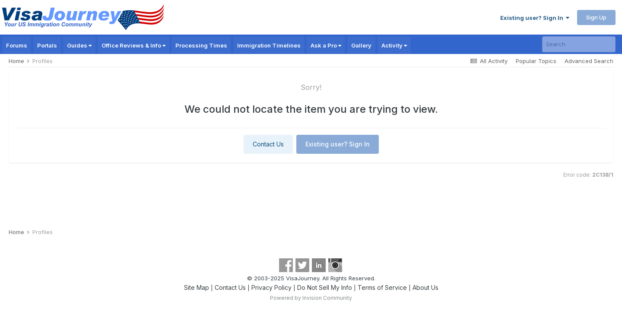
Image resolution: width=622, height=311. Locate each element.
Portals (47, 45)
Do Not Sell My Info (324, 287)
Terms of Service (382, 287)
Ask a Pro (326, 45)
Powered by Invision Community (311, 298)
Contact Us (268, 144)
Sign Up (596, 17)
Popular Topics (536, 60)
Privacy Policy (271, 287)
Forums (16, 45)
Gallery (361, 45)
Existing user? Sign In (534, 17)
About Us (425, 287)
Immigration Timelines (269, 45)
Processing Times (201, 45)
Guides (79, 45)
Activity (394, 45)
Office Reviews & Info (133, 45)
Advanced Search (589, 60)
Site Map (196, 287)
